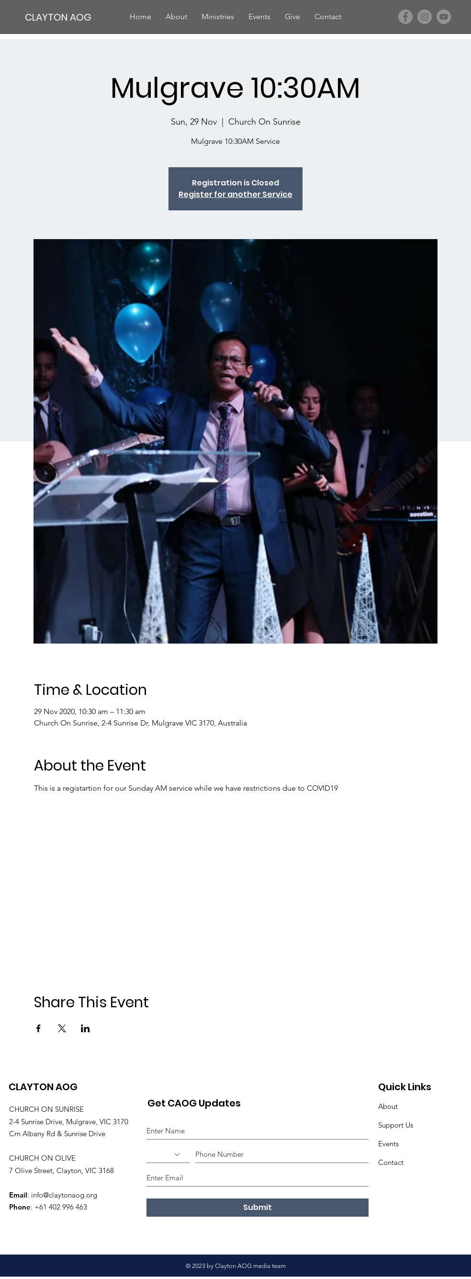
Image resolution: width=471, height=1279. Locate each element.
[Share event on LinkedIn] (85, 1028)
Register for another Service (235, 194)
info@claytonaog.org (64, 1194)
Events (388, 1143)
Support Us (395, 1124)
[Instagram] (424, 17)
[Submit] (257, 1207)
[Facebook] (405, 17)
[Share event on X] (62, 1028)
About (388, 1106)
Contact (391, 1162)
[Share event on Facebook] (38, 1028)
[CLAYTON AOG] (59, 17)
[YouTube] (444, 17)
